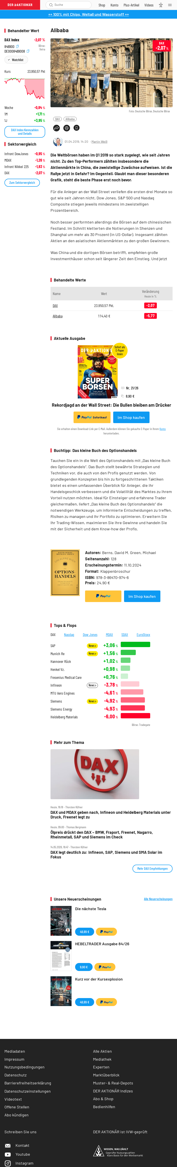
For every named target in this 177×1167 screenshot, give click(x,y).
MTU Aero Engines (63, 693)
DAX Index (11, 40)
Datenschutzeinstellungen (27, 1091)
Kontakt (16, 1145)
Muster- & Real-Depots (113, 1082)
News (92, 646)
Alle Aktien (102, 1051)
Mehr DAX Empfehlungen (152, 868)
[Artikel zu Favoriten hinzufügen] (77, 128)
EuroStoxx (143, 634)
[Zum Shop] (102, 5)
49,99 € (84, 931)
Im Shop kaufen (131, 417)
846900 (11, 46)
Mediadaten (14, 1051)
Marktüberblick (106, 1074)
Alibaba (70, 119)
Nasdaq (69, 634)
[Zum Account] (114, 5)
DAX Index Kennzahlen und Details (25, 131)
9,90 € (84, 967)
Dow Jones (90, 634)
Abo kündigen (16, 1114)
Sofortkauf (92, 417)
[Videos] (149, 5)
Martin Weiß (99, 141)
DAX (57, 119)
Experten (101, 1066)
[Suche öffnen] (51, 5)
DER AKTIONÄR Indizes (113, 1090)
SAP (53, 645)
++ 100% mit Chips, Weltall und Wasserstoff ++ (88, 14)
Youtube (17, 1154)
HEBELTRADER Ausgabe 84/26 (102, 943)
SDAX (124, 634)
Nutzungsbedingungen (24, 1066)
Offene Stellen (16, 1106)
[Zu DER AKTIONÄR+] (131, 5)
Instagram (18, 1163)
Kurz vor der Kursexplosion (99, 979)
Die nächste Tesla (90, 908)
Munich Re (57, 653)
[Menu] (171, 5)
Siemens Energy (61, 709)
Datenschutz (15, 1074)
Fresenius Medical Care (66, 677)
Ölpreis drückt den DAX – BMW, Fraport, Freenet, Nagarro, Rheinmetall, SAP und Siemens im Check (102, 834)
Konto (162, 429)
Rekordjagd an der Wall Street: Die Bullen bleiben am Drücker (111, 405)
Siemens (56, 701)
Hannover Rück (61, 661)
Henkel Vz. (57, 669)
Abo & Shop (103, 1098)
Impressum (14, 1059)
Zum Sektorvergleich (22, 182)
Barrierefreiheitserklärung (27, 1082)
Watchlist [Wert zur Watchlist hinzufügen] (17, 59)
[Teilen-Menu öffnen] (56, 128)
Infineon (56, 685)
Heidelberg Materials (64, 717)
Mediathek (102, 1059)
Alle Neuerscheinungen (158, 899)
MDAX (109, 634)
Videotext (13, 1099)
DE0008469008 (16, 50)
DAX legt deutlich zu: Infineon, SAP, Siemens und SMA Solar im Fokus (106, 854)
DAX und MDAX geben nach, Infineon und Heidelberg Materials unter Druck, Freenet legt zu (111, 814)
